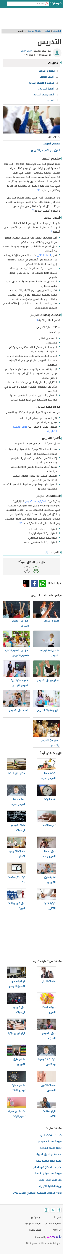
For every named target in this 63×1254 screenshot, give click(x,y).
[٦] (11, 442)
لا (27, 569)
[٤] (52, 231)
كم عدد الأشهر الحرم (50, 1135)
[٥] (37, 319)
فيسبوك (34, 583)
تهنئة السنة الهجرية (50, 1148)
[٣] (33, 210)
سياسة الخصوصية (33, 1224)
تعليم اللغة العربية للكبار (48, 1160)
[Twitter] (52, 1210)
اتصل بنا (57, 1217)
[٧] (21, 522)
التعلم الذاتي (44, 255)
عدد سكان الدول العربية (48, 1154)
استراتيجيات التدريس (35, 501)
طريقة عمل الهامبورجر (49, 1141)
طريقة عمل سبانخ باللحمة (48, 1173)
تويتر (26, 583)
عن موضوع (36, 1217)
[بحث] (46, 4)
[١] (39, 189)
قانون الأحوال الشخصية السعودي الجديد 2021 (37, 1192)
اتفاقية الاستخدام (53, 1224)
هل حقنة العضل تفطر (50, 1180)
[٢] (38, 189)
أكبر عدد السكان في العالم (47, 1167)
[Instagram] (46, 1210)
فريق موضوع (35, 1230)
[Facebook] (59, 1210)
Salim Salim (26, 51)
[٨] (19, 522)
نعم (36, 569)
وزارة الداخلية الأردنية (50, 1186)
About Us (57, 1230)
